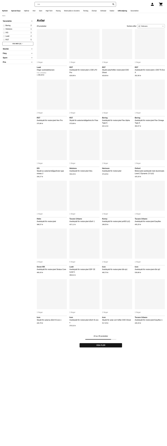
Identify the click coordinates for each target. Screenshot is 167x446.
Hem (3, 16)
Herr (34, 11)
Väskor (112, 11)
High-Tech (49, 11)
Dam (40, 11)
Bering (105, 118)
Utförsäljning (122, 11)
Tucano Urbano (75, 219)
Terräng (85, 11)
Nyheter (5, 11)
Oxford (137, 168)
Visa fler (100, 345)
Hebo (39, 219)
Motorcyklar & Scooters (72, 11)
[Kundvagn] (161, 4)
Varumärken (134, 11)
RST (71, 67)
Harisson (105, 168)
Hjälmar (26, 11)
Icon (104, 267)
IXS (38, 168)
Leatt (39, 67)
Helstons (73, 168)
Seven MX (41, 267)
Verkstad (103, 11)
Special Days (15, 11)
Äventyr (94, 11)
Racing (58, 11)
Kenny (104, 219)
